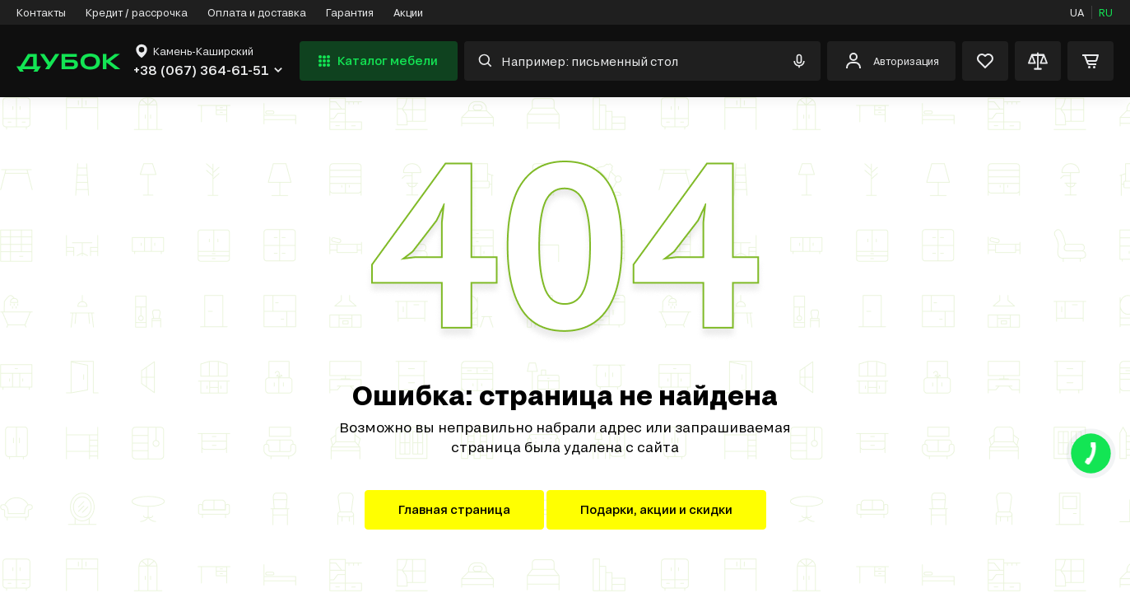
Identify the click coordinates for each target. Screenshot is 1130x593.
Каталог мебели (376, 61)
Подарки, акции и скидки (656, 509)
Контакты (41, 12)
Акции (408, 12)
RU (1106, 12)
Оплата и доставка (256, 12)
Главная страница (454, 509)
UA (1077, 12)
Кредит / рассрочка (137, 12)
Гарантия (350, 12)
